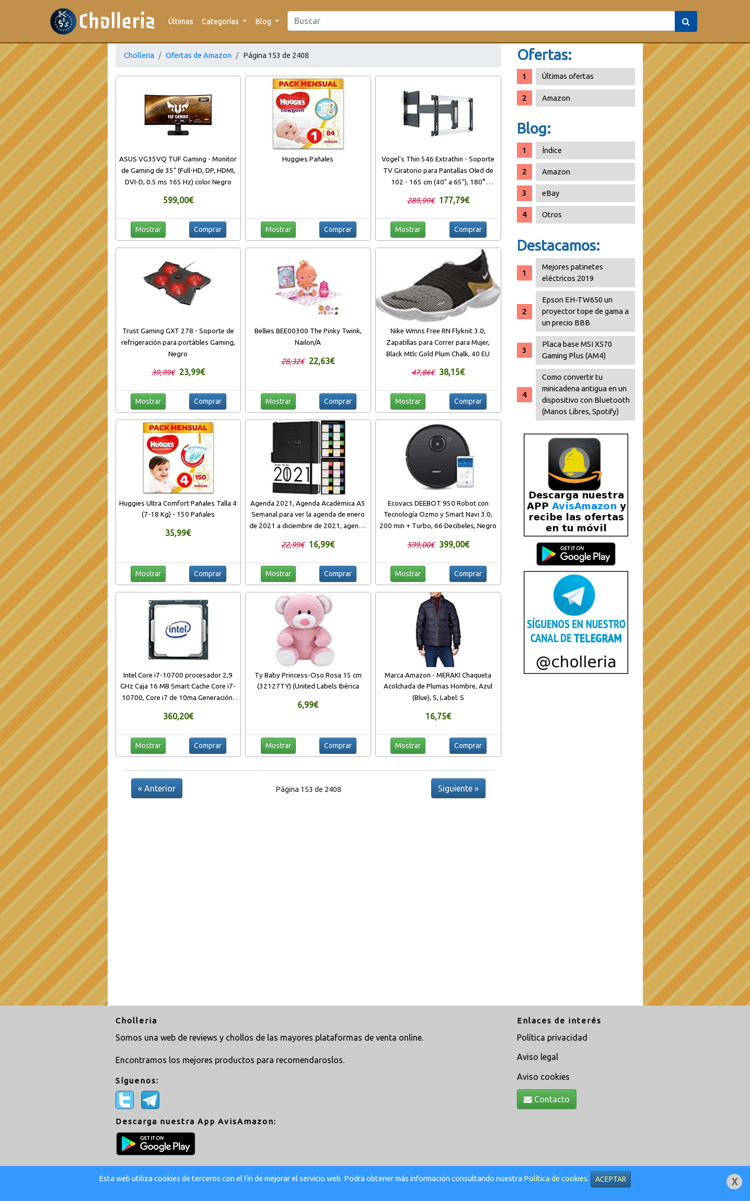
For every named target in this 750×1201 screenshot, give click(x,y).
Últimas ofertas (568, 76)
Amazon (556, 98)
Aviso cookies (543, 1076)
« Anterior (157, 788)
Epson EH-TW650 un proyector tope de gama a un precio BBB (585, 311)
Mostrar (148, 229)
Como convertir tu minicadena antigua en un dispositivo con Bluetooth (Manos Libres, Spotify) (586, 394)
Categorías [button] (221, 21)
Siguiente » (458, 788)
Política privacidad (552, 1037)
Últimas (180, 21)
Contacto (547, 1099)
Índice (552, 150)
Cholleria (139, 55)
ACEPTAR (610, 1179)
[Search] (481, 21)
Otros (552, 214)
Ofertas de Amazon (199, 55)
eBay (550, 193)
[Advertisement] (576, 843)
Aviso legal (537, 1057)
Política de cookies (555, 1178)
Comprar (208, 229)
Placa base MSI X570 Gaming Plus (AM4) (577, 350)
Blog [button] (264, 21)
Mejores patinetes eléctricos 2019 (572, 272)
